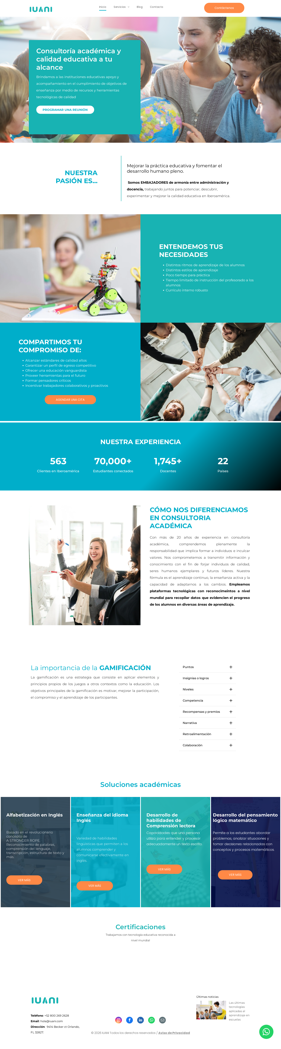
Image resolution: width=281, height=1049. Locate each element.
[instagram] (118, 1020)
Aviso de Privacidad (174, 1033)
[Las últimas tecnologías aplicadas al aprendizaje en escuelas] (211, 1010)
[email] (162, 1020)
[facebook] (129, 1020)
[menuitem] (102, 7)
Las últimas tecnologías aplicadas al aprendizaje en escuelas (239, 1011)
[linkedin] (140, 1020)
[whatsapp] (151, 1020)
